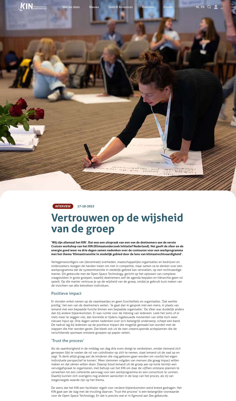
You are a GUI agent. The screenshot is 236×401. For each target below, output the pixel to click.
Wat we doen (71, 7)
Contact (168, 7)
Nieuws (94, 7)
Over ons (148, 7)
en (202, 7)
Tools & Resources (120, 7)
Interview (63, 206)
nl (197, 7)
